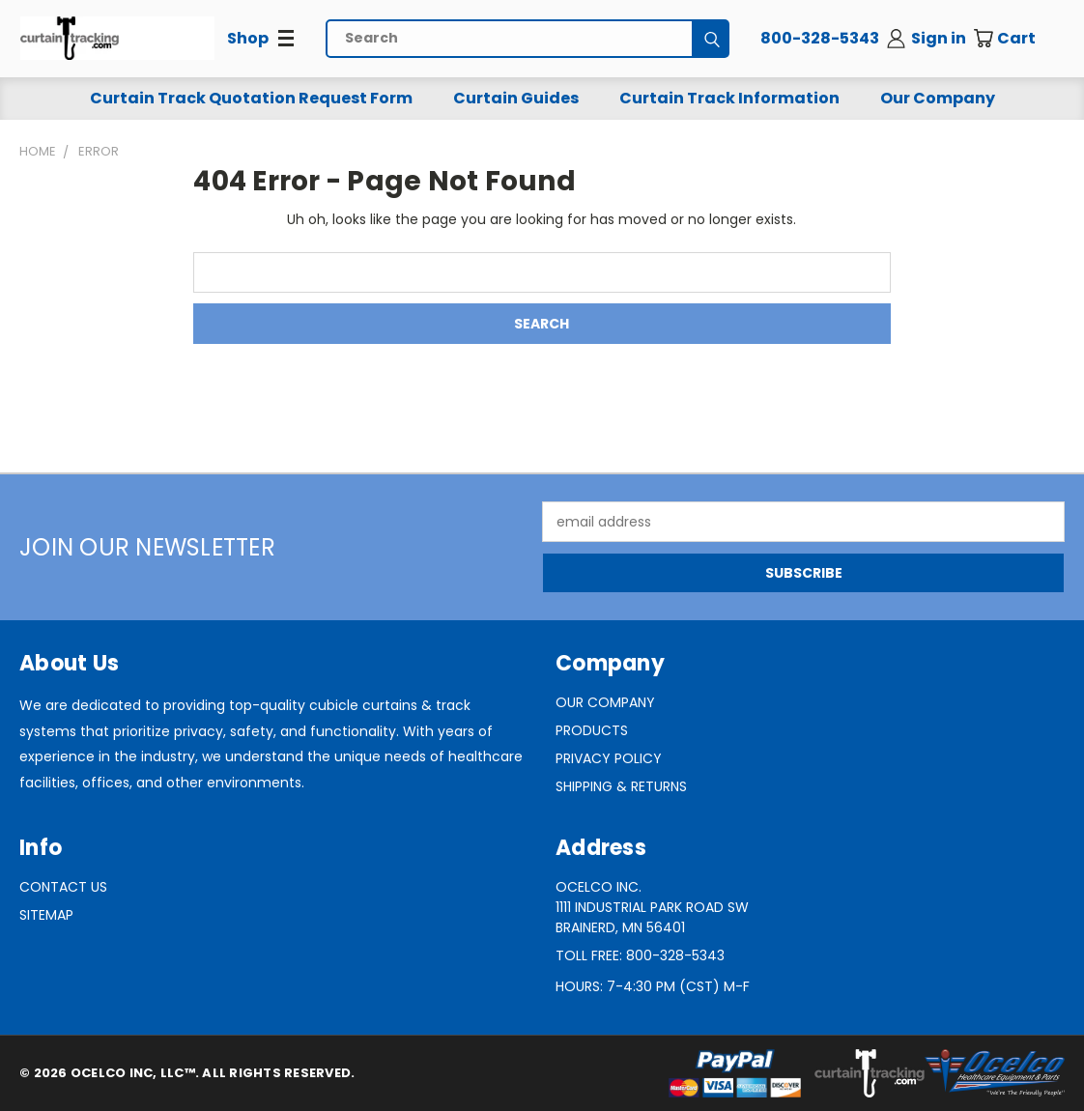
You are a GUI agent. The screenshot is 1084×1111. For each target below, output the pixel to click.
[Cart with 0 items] (1018, 38)
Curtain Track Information (729, 98)
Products (592, 730)
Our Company (937, 98)
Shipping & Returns (621, 786)
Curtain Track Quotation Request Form (251, 98)
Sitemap (46, 915)
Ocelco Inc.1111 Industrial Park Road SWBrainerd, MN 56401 (652, 907)
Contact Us (63, 887)
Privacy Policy (609, 758)
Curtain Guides (516, 98)
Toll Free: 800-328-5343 (640, 955)
